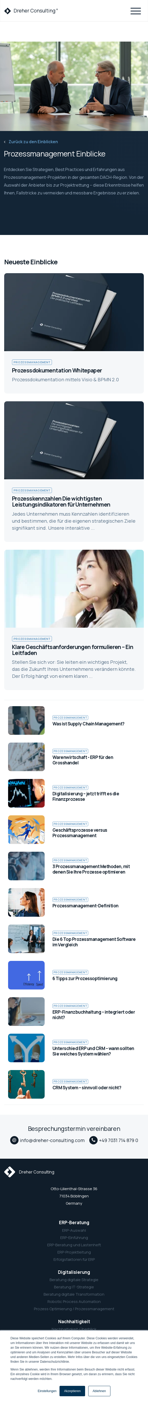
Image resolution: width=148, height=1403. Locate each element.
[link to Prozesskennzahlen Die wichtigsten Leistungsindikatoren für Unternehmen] (74, 471)
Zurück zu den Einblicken (31, 142)
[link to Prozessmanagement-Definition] (74, 902)
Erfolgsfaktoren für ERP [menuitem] (74, 1259)
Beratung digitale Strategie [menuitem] (74, 1279)
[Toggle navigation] (135, 10)
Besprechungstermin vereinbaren (74, 1128)
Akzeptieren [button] (72, 1391)
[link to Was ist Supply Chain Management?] (74, 720)
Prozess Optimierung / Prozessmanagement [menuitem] (74, 1309)
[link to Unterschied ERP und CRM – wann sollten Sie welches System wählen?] (74, 1048)
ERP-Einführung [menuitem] (74, 1237)
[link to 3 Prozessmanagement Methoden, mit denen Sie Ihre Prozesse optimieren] (74, 866)
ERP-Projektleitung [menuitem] (74, 1252)
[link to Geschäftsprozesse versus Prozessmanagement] (74, 829)
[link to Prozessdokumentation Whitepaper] (74, 333)
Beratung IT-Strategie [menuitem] (74, 1287)
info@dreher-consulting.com (52, 1140)
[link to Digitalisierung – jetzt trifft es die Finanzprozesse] (74, 793)
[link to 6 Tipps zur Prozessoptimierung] (74, 975)
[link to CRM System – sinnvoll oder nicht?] (74, 1084)
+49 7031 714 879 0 (118, 1140)
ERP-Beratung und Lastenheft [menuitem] (74, 1245)
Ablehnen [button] (99, 1391)
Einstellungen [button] (47, 1391)
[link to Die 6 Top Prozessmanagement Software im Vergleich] (74, 939)
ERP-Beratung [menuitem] (74, 1222)
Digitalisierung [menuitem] (74, 1272)
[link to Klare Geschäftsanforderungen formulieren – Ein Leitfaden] (74, 620)
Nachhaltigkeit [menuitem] (74, 1321)
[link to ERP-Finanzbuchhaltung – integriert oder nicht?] (74, 1011)
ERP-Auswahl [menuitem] (74, 1230)
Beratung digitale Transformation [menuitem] (74, 1294)
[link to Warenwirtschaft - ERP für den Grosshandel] (74, 757)
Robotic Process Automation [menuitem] (74, 1301)
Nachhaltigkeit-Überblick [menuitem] (74, 1329)
